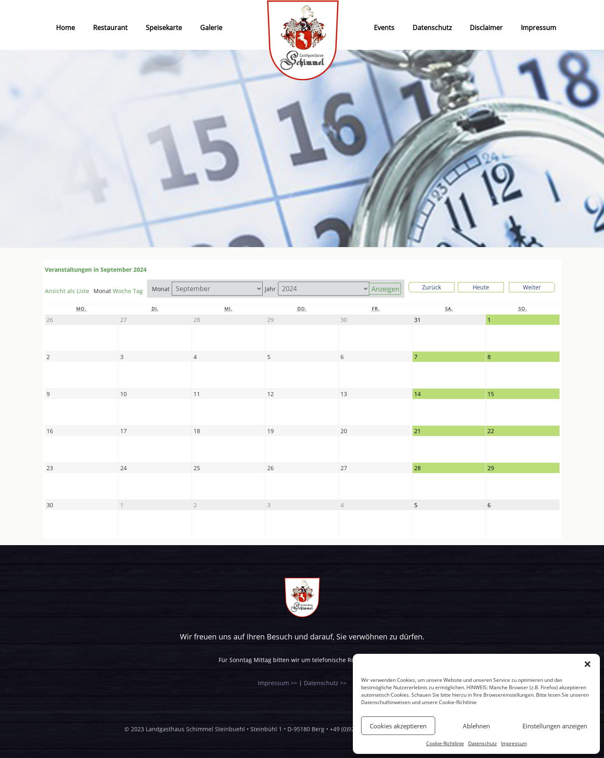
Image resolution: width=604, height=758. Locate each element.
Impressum (514, 743)
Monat (161, 289)
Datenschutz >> (325, 683)
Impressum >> (277, 683)
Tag (138, 291)
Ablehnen (476, 726)
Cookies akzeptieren (398, 726)
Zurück (431, 287)
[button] (587, 664)
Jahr (270, 289)
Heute (481, 287)
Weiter (532, 287)
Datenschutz (482, 743)
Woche (122, 291)
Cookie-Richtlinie (458, 702)
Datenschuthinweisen (385, 702)
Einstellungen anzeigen (554, 726)
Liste (67, 291)
